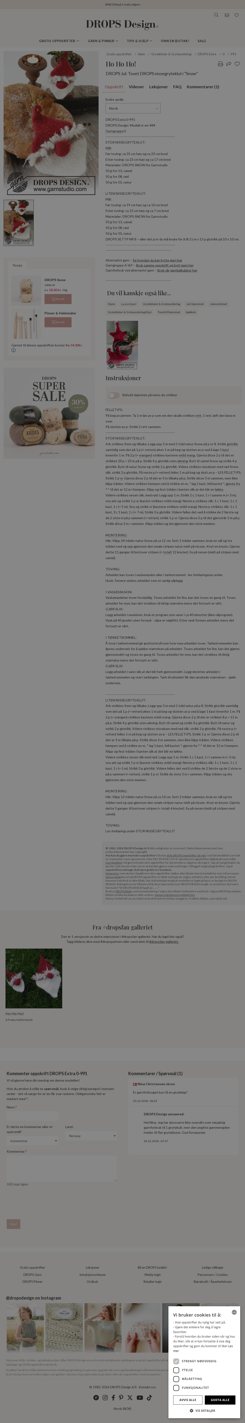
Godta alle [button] (220, 1400)
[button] (204, 1410)
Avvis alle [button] (187, 1400)
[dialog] (204, 1362)
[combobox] (234, 1312)
